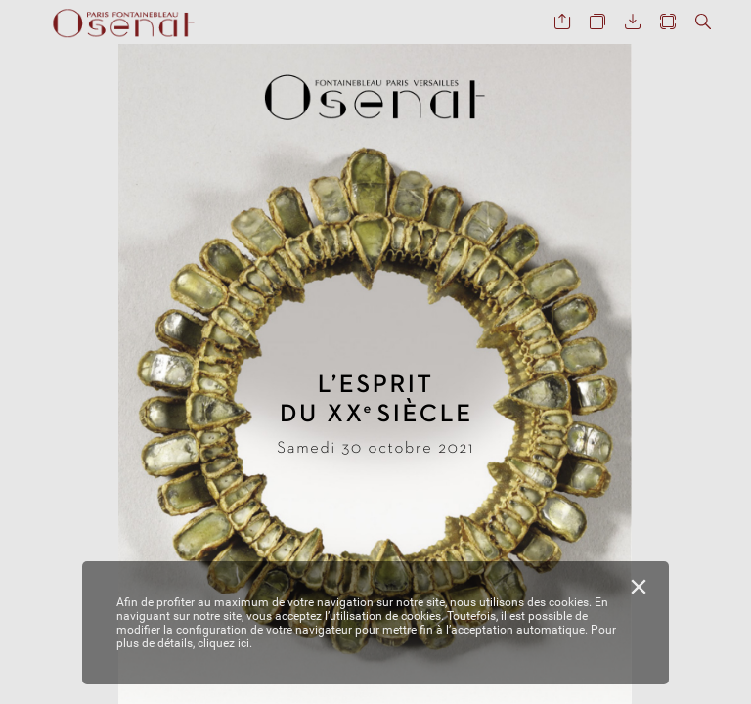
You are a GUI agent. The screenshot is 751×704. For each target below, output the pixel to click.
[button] (562, 22)
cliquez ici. (225, 643)
